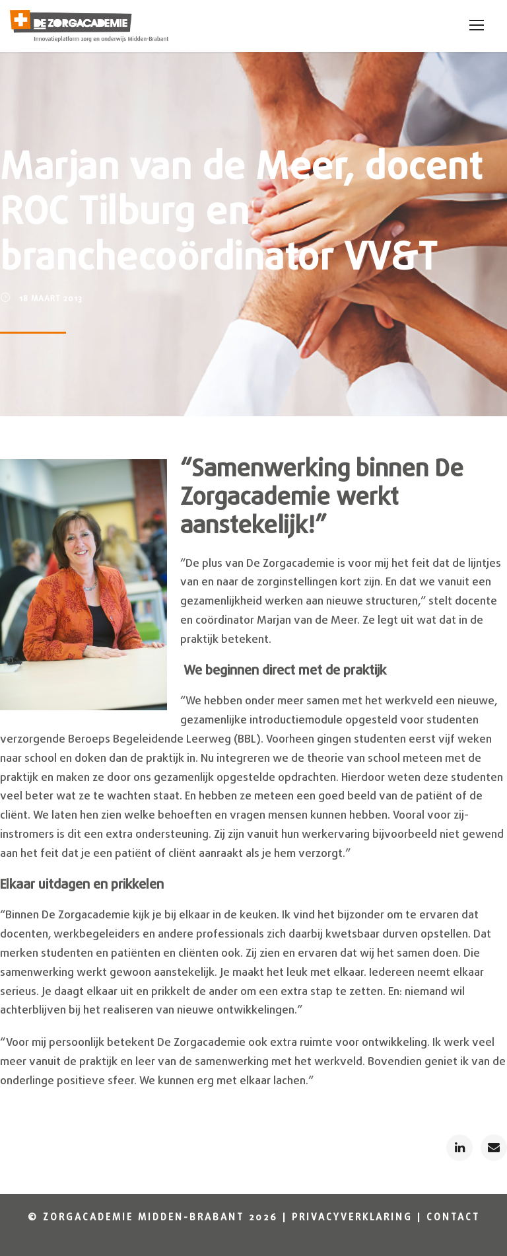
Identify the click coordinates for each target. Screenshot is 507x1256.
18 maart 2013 (51, 299)
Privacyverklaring (352, 1218)
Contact (453, 1218)
